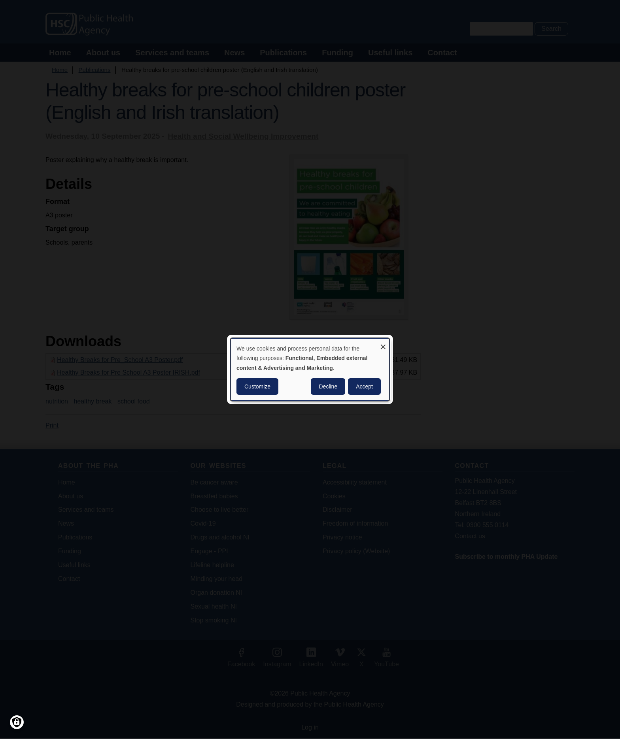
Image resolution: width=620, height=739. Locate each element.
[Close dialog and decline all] (383, 344)
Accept (364, 386)
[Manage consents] (17, 722)
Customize (257, 386)
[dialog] (310, 369)
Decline (328, 386)
